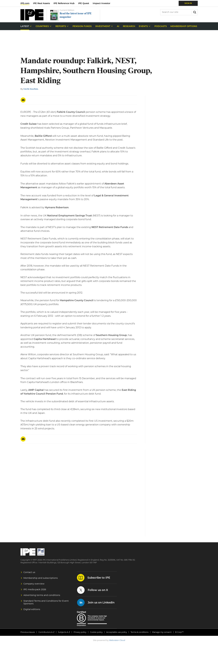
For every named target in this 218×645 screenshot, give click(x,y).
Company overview (33, 583)
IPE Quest (83, 3)
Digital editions (31, 609)
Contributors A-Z (46, 632)
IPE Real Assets (41, 3)
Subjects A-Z (64, 632)
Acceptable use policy (116, 632)
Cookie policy (96, 632)
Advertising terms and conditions (41, 595)
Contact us (29, 572)
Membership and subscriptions (40, 578)
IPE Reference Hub (64, 3)
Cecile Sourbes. (30, 89)
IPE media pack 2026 (34, 589)
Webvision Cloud (117, 640)
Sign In (188, 3)
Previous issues (27, 632)
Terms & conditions (139, 632)
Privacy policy (80, 632)
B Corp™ (179, 632)
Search (194, 12)
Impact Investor (101, 3)
